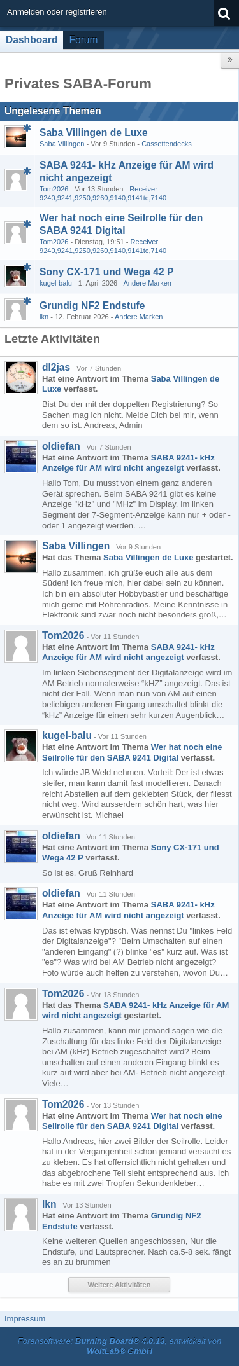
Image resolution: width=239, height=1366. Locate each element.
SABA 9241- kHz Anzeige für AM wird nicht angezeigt (128, 463)
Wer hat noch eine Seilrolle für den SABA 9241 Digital (132, 752)
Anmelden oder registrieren (57, 12)
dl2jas (56, 367)
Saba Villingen (62, 144)
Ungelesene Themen (52, 111)
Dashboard (31, 39)
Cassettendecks (166, 144)
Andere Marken (147, 283)
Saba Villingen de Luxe (94, 132)
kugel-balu (56, 283)
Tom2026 (54, 189)
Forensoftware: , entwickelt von (120, 1346)
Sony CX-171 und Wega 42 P (106, 271)
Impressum (24, 1318)
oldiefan (61, 446)
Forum (83, 39)
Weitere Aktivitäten (119, 1284)
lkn (44, 317)
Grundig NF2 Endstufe (92, 305)
